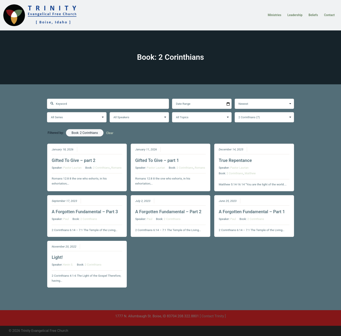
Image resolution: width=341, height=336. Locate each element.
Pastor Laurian (72, 167)
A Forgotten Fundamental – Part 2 (168, 212)
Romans (116, 167)
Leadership (294, 15)
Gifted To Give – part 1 (157, 160)
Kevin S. (68, 264)
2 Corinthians (101, 167)
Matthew (250, 173)
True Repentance (235, 160)
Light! (57, 257)
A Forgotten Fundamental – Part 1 (252, 212)
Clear (109, 133)
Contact (329, 15)
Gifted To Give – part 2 (73, 160)
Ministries (274, 15)
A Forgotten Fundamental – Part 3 (85, 212)
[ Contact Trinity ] (213, 316)
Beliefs (313, 15)
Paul (66, 219)
